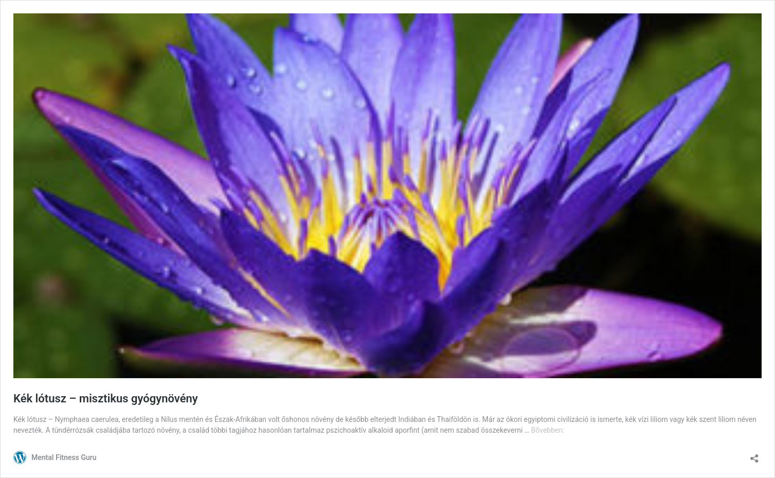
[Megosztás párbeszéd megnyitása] (754, 455)
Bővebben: (548, 430)
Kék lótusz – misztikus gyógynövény (105, 398)
